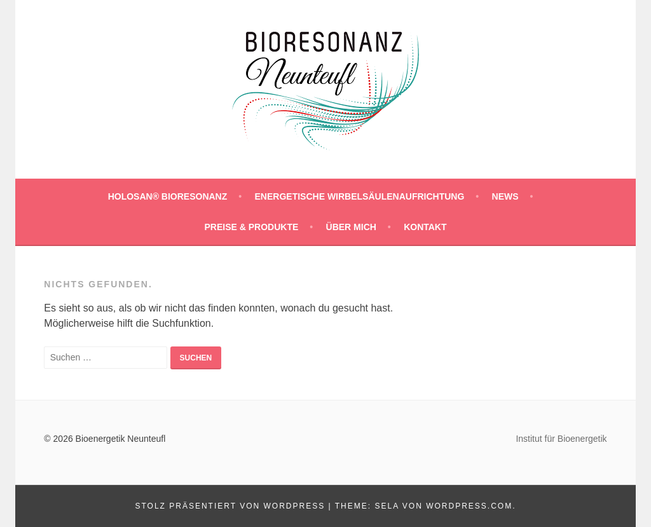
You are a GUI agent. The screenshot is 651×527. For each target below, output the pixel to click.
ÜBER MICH (351, 227)
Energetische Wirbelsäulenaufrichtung (360, 196)
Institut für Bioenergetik (561, 439)
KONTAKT (425, 227)
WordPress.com (469, 506)
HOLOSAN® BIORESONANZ (168, 196)
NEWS (505, 196)
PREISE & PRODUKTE (251, 227)
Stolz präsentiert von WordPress (230, 506)
